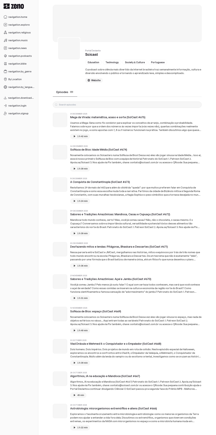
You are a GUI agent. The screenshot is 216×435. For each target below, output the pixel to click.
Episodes (65, 92)
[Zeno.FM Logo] (19, 6)
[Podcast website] (94, 80)
